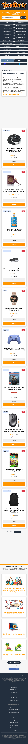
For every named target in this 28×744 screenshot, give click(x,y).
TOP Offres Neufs (14, 689)
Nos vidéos (14, 730)
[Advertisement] (13, 112)
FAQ (14, 717)
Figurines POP (14, 697)
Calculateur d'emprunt (14, 712)
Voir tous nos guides (14, 662)
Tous (7, 60)
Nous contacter (14, 714)
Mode (5, 290)
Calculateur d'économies (14, 709)
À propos (14, 720)
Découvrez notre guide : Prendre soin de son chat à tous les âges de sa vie (13, 93)
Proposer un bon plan (14, 700)
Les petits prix (14, 692)
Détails (14, 161)
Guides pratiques (14, 725)
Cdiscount (7, 64)
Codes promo (14, 687)
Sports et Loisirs (7, 251)
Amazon (20, 60)
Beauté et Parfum (7, 171)
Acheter (14, 165)
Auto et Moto (6, 130)
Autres (20, 64)
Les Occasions (14, 695)
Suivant (17, 532)
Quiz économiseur (14, 707)
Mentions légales (14, 722)
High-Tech (6, 411)
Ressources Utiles (14, 727)
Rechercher (23, 17)
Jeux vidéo (6, 330)
